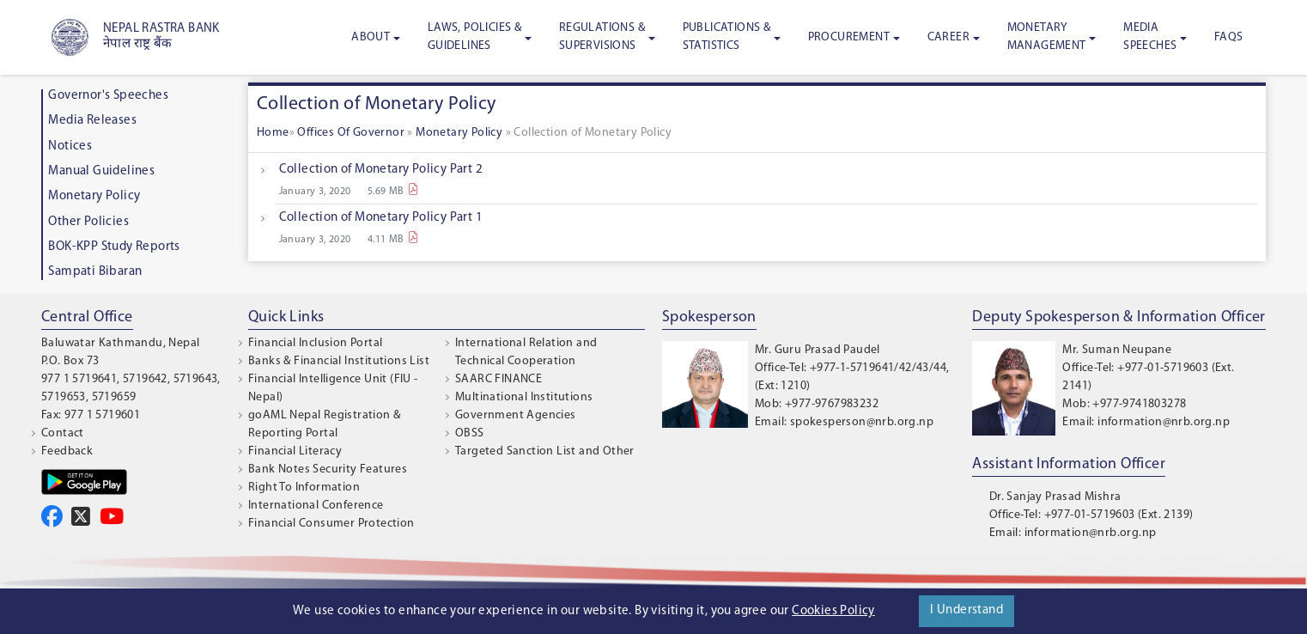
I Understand (966, 610)
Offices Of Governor (352, 132)
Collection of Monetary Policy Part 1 (381, 217)
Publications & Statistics (727, 36)
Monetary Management (1046, 36)
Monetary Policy (94, 196)
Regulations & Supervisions (602, 36)
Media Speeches (1149, 36)
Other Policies (88, 222)
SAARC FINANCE (498, 379)
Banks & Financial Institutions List (338, 361)
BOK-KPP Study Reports (113, 247)
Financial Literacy (295, 451)
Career (948, 37)
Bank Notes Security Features (327, 469)
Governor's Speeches (108, 95)
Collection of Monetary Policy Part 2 (381, 169)
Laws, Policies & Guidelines (474, 36)
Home (273, 132)
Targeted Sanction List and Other (545, 451)
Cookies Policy (833, 611)
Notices (70, 146)
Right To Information (304, 487)
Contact (62, 433)
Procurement (849, 37)
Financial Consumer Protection (331, 523)
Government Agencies (515, 415)
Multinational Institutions (524, 397)
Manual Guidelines (101, 171)
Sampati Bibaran (95, 271)
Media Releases (92, 120)
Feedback (67, 451)
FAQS (1228, 37)
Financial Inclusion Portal (315, 343)
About (370, 37)
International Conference (316, 505)
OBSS (469, 433)
